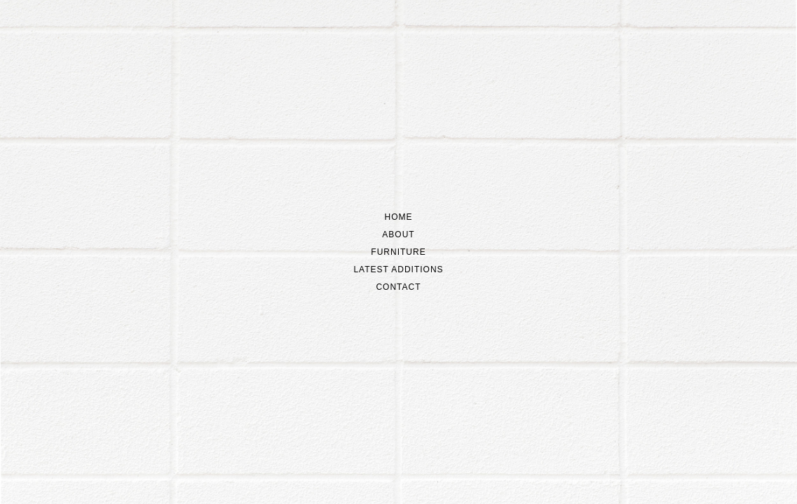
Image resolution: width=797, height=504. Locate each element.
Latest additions (398, 269)
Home (399, 217)
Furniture (398, 252)
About (398, 234)
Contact (398, 287)
